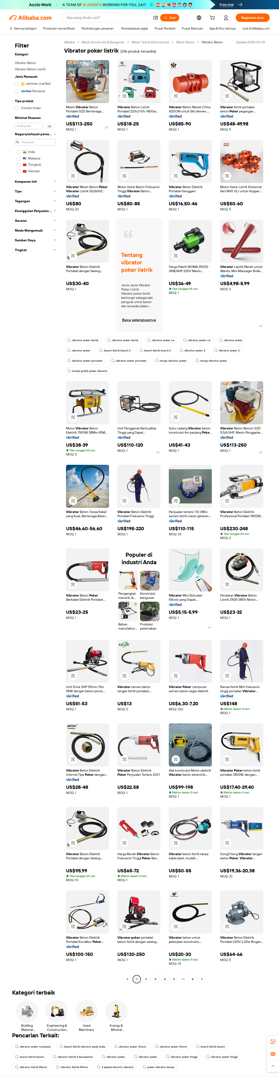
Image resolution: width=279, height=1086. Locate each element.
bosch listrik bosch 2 (115, 350)
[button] (155, 17)
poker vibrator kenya (158, 1067)
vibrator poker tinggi (181, 1057)
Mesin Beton (185, 42)
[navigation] (35, 511)
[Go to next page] (202, 979)
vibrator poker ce (160, 340)
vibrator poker (230, 340)
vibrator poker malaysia (33, 1047)
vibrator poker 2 (192, 350)
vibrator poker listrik (82, 340)
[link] (273, 1042)
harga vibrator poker (171, 361)
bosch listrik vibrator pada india (82, 1047)
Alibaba (69, 42)
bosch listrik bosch (210, 1047)
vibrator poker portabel (84, 361)
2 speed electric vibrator (115, 1067)
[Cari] (169, 17)
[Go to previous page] (127, 979)
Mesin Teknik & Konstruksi (150, 42)
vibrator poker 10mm (130, 1047)
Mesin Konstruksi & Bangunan (103, 42)
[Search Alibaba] (107, 17)
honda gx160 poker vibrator (87, 371)
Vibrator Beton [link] (212, 42)
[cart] (213, 18)
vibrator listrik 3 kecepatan (73, 1057)
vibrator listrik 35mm (31, 1067)
